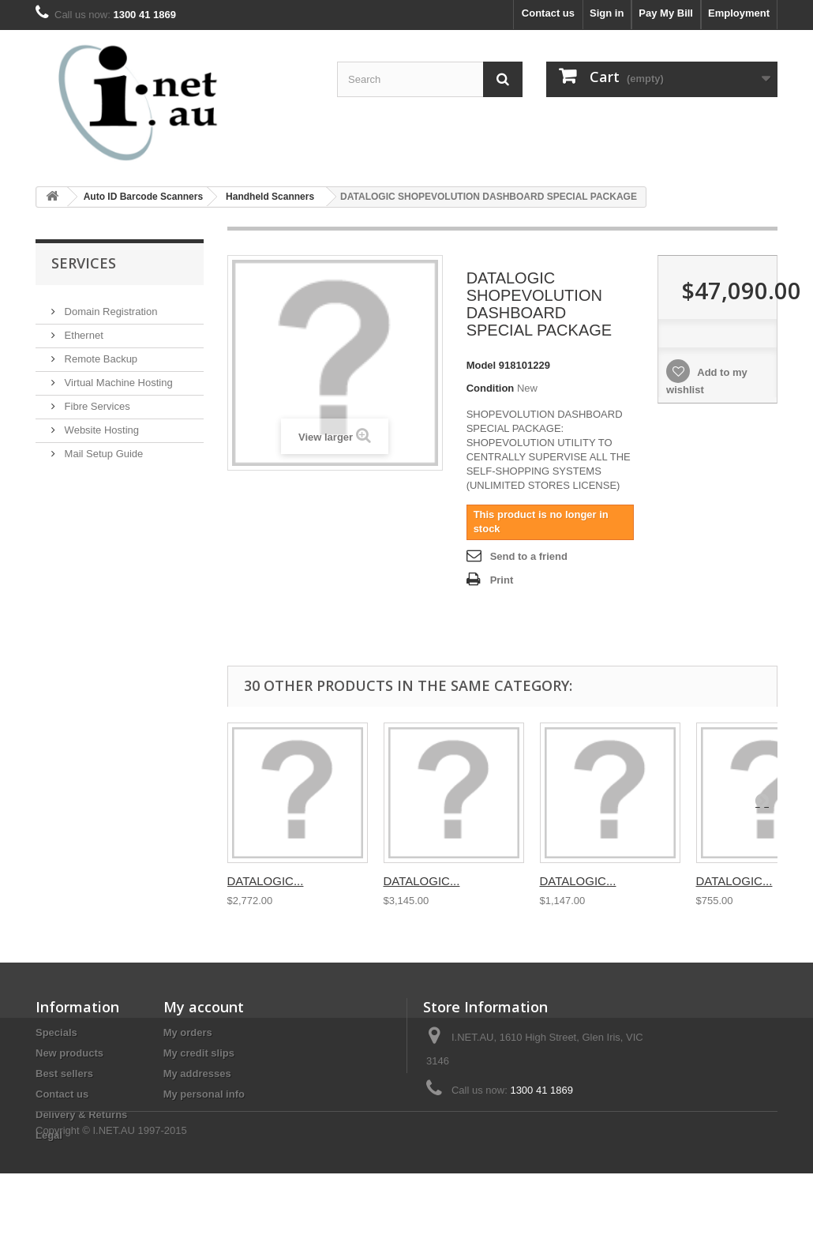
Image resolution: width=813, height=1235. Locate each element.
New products (69, 1053)
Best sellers (64, 1073)
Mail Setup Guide (102, 447)
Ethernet (82, 329)
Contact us (548, 13)
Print (502, 580)
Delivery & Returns (81, 1115)
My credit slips (198, 1053)
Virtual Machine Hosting (117, 376)
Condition (490, 388)
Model (481, 365)
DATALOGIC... (265, 881)
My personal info (204, 1094)
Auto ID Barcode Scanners (143, 196)
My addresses (197, 1073)
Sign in (607, 13)
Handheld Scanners (270, 196)
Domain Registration (109, 305)
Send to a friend (529, 556)
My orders (187, 1032)
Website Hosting (100, 424)
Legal (49, 1135)
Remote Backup (99, 352)
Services (83, 262)
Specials (56, 1032)
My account (203, 1006)
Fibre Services (96, 400)
